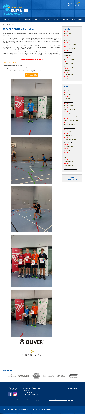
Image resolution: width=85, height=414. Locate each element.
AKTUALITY (6, 20)
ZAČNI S (72, 177)
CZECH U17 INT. (77, 20)
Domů (4, 24)
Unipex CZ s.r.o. (36, 409)
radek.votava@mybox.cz (32, 394)
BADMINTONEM (72, 179)
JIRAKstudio (49, 409)
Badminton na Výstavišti (72, 390)
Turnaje (8, 24)
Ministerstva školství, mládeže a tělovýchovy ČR (61, 400)
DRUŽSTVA (26, 20)
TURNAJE (17, 20)
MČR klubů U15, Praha (68, 90)
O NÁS (56, 20)
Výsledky (67, 29)
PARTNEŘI (65, 20)
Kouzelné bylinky (72, 388)
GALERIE (47, 20)
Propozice (67, 86)
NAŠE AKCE (37, 20)
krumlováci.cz (72, 387)
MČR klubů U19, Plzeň (68, 143)
